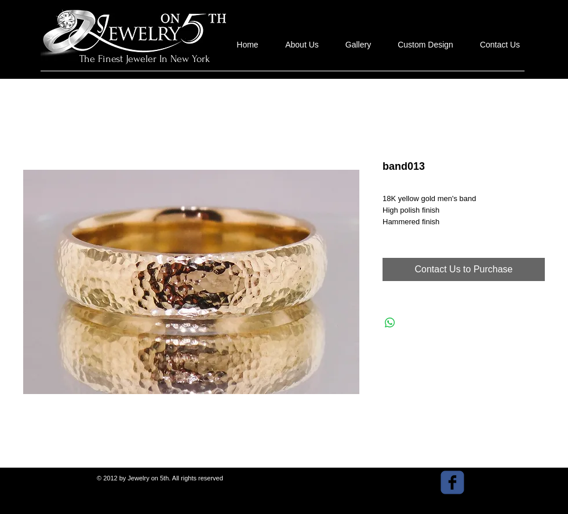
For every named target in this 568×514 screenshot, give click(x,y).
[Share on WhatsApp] (390, 323)
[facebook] (452, 482)
